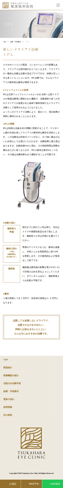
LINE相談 (55, 483)
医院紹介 (7, 367)
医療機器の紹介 (11, 375)
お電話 (12, 483)
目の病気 (7, 415)
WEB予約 (34, 483)
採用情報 (7, 407)
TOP (5, 359)
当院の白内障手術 (12, 383)
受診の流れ (8, 399)
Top (4, 42)
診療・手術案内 (15, 42)
